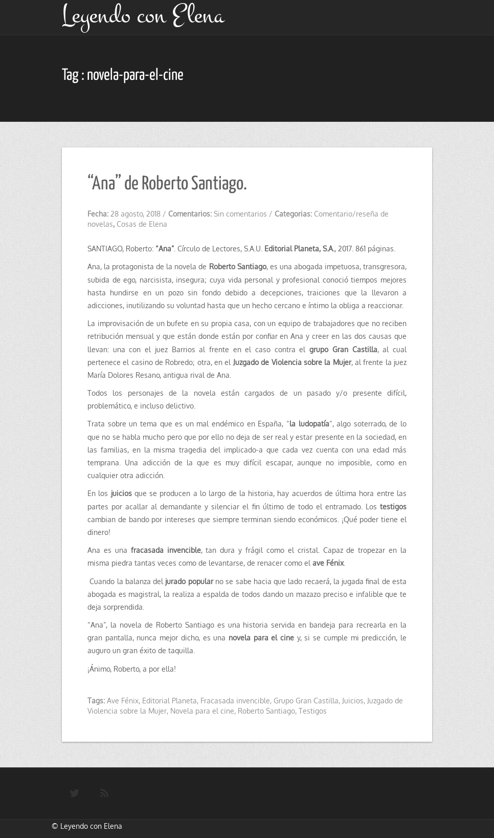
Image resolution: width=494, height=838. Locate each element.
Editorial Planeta (169, 700)
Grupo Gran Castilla (306, 700)
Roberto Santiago (266, 710)
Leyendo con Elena (91, 826)
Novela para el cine (202, 710)
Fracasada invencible (235, 700)
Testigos (313, 710)
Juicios (353, 700)
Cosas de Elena (142, 224)
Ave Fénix (123, 700)
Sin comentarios (240, 213)
